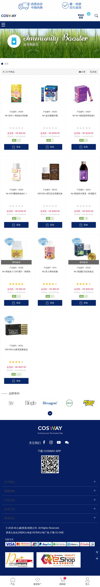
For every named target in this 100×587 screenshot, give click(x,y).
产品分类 (9, 500)
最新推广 (37, 581)
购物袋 (62, 581)
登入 (87, 581)
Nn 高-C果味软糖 (50, 272)
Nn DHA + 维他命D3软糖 (16, 115)
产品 (12, 581)
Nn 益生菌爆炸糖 (50, 115)
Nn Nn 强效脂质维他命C (83, 115)
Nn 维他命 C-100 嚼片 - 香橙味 (16, 272)
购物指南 (9, 491)
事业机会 (9, 518)
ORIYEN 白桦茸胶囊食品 (16, 350)
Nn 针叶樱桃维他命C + (16, 193)
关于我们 (9, 482)
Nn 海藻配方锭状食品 (84, 272)
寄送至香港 (81, 16)
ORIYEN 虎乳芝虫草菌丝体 (50, 193)
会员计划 (9, 509)
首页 (6, 64)
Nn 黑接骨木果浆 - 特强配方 (83, 193)
